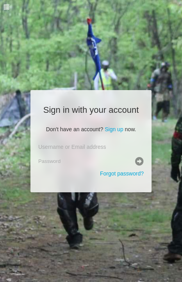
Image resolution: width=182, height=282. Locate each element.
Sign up (114, 129)
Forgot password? (122, 173)
